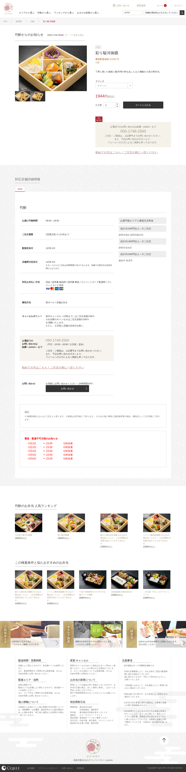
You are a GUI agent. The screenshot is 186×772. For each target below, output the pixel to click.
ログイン (178, 5)
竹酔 (97, 62)
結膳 (8, 8)
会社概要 (31, 768)
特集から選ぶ (44, 12)
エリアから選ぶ (26, 12)
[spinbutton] (111, 105)
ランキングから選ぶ (64, 12)
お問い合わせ (122, 5)
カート (160, 5)
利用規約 (80, 768)
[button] (117, 104)
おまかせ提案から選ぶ (88, 12)
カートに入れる (143, 105)
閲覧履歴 (141, 5)
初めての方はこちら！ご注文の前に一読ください (126, 152)
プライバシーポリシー (48, 768)
